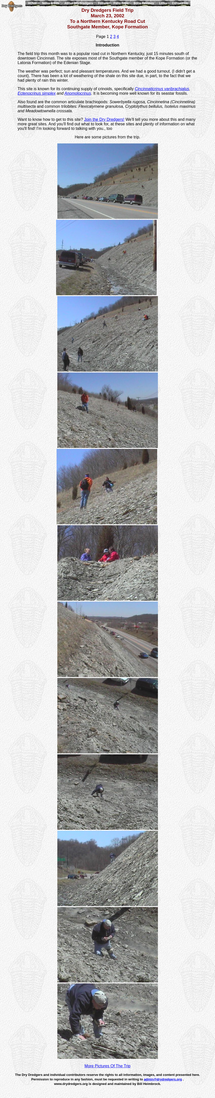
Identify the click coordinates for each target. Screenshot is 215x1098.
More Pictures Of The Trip (107, 1066)
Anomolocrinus (77, 93)
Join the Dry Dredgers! (104, 119)
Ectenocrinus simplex (37, 93)
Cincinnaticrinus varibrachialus (162, 89)
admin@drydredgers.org (163, 1079)
